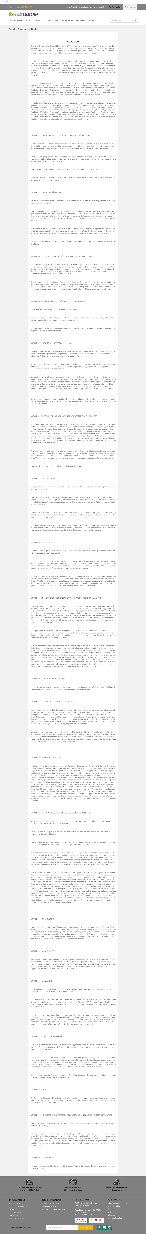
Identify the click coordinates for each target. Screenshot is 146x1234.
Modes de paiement (16, 1218)
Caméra (40, 20)
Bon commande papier (51, 1203)
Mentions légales (15, 1203)
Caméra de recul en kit (22, 20)
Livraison (12, 1209)
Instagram (109, 1228)
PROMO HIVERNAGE (85, 20)
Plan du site (13, 1215)
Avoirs (110, 1212)
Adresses (111, 1215)
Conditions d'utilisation (18, 1206)
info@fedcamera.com (84, 1214)
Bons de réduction (115, 1218)
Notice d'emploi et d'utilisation (53, 1209)
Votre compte (115, 1200)
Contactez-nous (15, 1212)
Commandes (112, 1209)
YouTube (104, 1228)
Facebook (99, 1228)
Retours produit (114, 1206)
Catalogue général (49, 1206)
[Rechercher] (124, 20)
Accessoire (52, 20)
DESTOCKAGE (67, 20)
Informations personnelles (118, 1203)
